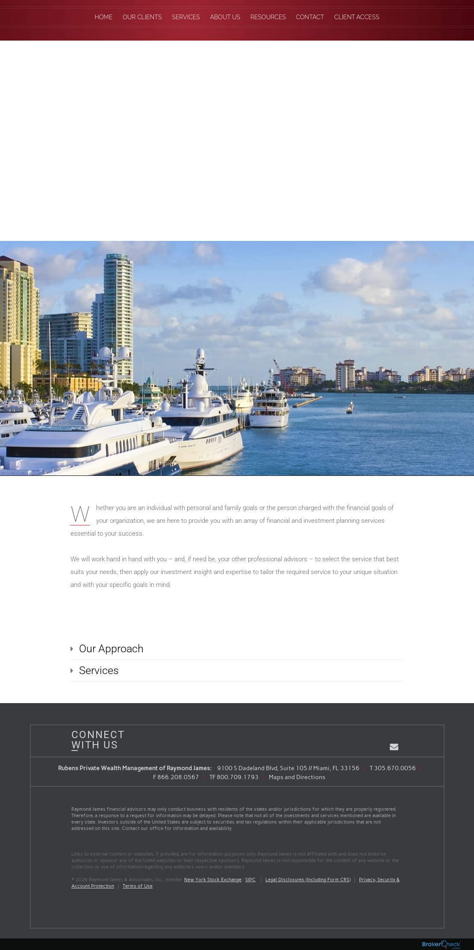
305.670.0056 (395, 768)
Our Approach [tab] (111, 648)
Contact (310, 17)
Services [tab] (99, 670)
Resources (268, 17)
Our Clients (142, 17)
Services (186, 17)
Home (104, 17)
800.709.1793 (238, 777)
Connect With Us (94, 740)
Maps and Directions (297, 777)
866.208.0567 (178, 777)
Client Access (356, 17)
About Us (225, 17)
